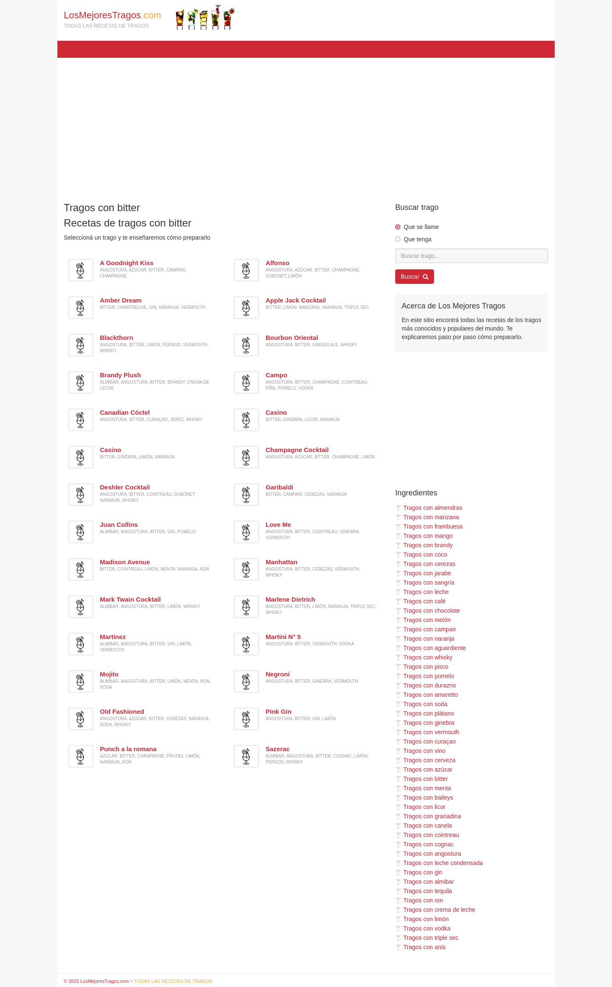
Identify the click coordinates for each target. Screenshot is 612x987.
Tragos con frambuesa (429, 526)
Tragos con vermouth (427, 732)
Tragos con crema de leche (435, 909)
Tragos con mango (424, 535)
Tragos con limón (422, 919)
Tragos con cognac (424, 844)
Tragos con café (420, 601)
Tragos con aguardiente (430, 648)
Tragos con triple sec (426, 937)
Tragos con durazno (425, 685)
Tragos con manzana (427, 517)
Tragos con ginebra (424, 722)
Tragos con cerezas (425, 563)
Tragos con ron (419, 900)
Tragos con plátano (424, 713)
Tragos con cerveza (425, 760)
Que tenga (417, 239)
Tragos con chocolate (427, 610)
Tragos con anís (420, 947)
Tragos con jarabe (423, 573)
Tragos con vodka (422, 928)
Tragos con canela (423, 825)
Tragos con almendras (428, 507)
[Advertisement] (306, 125)
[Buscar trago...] (471, 256)
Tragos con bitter (421, 778)
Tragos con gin (418, 872)
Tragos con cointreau (427, 834)
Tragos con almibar (424, 881)
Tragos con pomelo (424, 676)
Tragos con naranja (424, 638)
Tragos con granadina (428, 816)
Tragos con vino (420, 750)
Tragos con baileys (424, 797)
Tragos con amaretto (426, 694)
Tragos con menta (423, 788)
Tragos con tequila (423, 891)
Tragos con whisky (423, 657)
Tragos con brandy (424, 545)
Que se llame (421, 226)
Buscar (414, 276)
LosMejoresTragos (149, 17)
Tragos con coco (421, 554)
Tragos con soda (421, 704)
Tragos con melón (423, 620)
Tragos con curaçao (425, 741)
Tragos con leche (422, 591)
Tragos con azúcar (423, 769)
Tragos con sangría (424, 582)
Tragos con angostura (428, 853)
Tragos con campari (425, 629)
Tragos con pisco (421, 666)
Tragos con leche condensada (439, 863)
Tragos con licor (420, 806)
